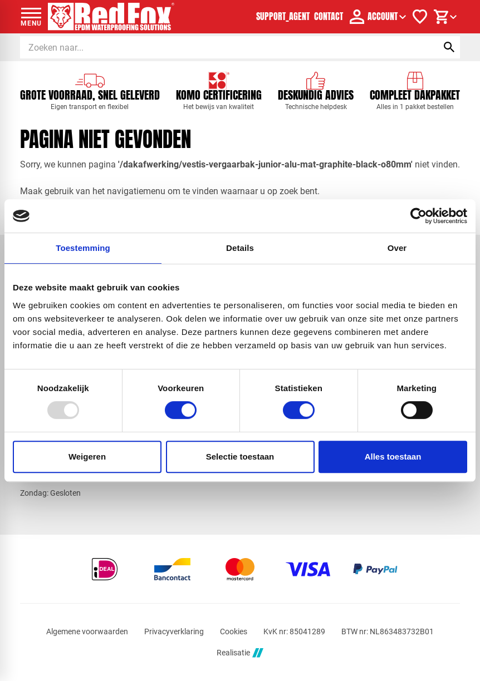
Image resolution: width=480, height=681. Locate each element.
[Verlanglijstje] (419, 17)
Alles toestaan (393, 456)
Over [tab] (397, 248)
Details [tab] (240, 248)
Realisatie (240, 653)
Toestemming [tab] (83, 248)
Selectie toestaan (240, 456)
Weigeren (87, 456)
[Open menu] (31, 17)
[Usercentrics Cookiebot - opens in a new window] (418, 216)
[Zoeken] (218, 47)
